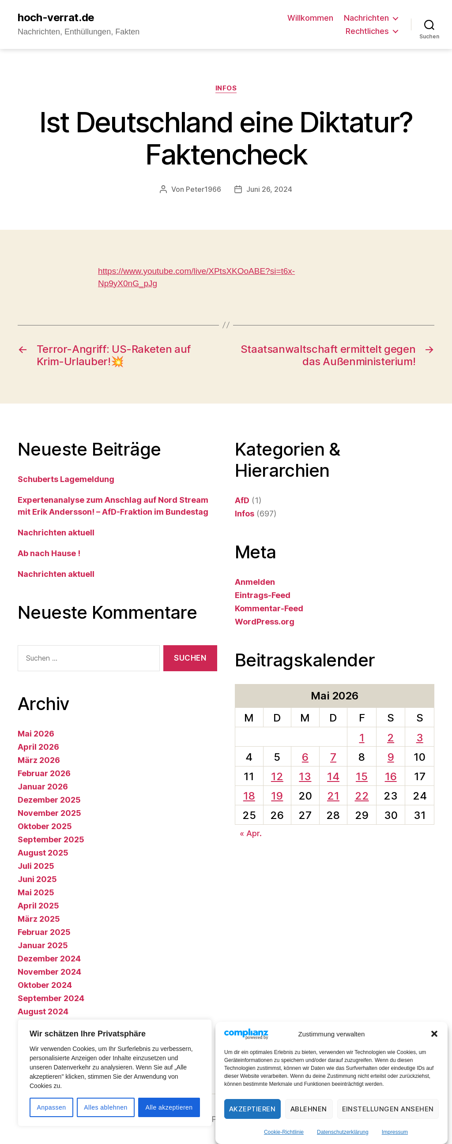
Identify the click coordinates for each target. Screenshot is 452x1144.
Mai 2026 (36, 733)
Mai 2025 (36, 892)
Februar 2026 (44, 773)
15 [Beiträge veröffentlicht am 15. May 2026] (362, 776)
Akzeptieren (252, 1109)
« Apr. (251, 833)
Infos (226, 88)
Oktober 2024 (45, 985)
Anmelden (255, 582)
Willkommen (310, 17)
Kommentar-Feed (269, 608)
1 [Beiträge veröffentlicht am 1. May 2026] (362, 737)
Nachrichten (366, 17)
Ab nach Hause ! (49, 553)
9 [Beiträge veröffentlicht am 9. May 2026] (391, 757)
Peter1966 (203, 189)
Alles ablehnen (105, 1107)
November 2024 (49, 971)
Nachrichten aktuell (56, 532)
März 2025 (39, 918)
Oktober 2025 (45, 826)
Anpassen (51, 1107)
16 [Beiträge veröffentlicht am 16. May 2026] (391, 776)
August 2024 (43, 1011)
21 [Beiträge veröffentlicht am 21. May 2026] (333, 795)
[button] (434, 1033)
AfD (242, 500)
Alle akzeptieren (168, 1107)
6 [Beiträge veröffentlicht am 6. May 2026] (305, 757)
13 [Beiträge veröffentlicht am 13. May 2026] (305, 776)
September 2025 (51, 839)
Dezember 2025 (49, 799)
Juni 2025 (37, 879)
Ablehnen (308, 1109)
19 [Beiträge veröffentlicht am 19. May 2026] (277, 795)
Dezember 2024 (49, 958)
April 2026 (38, 746)
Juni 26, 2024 (269, 189)
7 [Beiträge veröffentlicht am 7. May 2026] (333, 757)
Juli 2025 (36, 866)
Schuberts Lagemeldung (66, 479)
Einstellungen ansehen (388, 1109)
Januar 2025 (43, 945)
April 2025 (38, 905)
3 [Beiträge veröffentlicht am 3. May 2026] (419, 737)
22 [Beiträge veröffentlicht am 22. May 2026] (362, 795)
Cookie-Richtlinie (284, 1132)
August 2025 (43, 852)
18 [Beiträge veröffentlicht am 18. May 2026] (249, 795)
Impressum (395, 1132)
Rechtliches (367, 31)
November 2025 (49, 813)
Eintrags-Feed (262, 595)
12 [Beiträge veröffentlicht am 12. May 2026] (277, 776)
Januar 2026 (43, 786)
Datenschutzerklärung (343, 1132)
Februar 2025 (44, 932)
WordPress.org (264, 621)
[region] (115, 1072)
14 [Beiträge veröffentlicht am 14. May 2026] (333, 776)
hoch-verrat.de (56, 17)
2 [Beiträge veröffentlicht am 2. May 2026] (390, 737)
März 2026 (39, 760)
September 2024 (51, 998)
